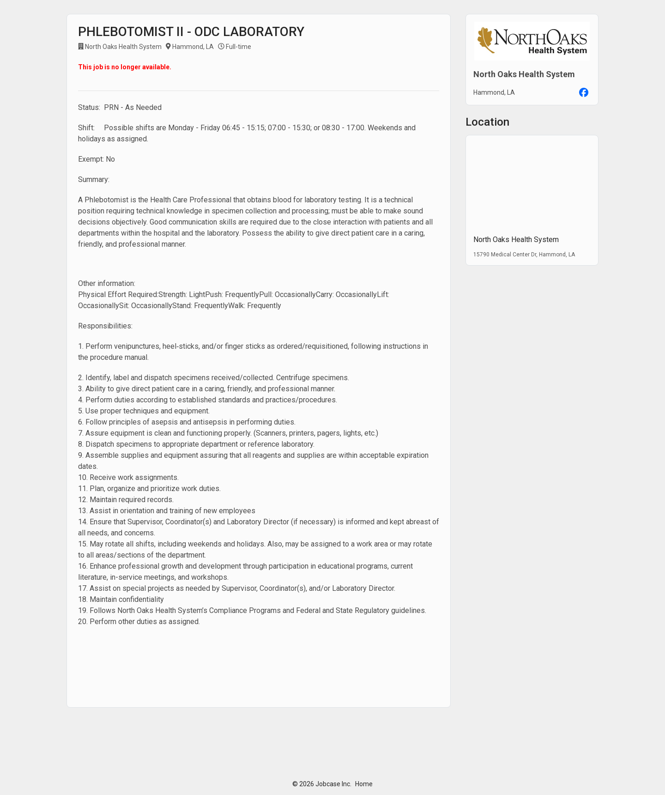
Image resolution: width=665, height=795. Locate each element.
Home (364, 784)
